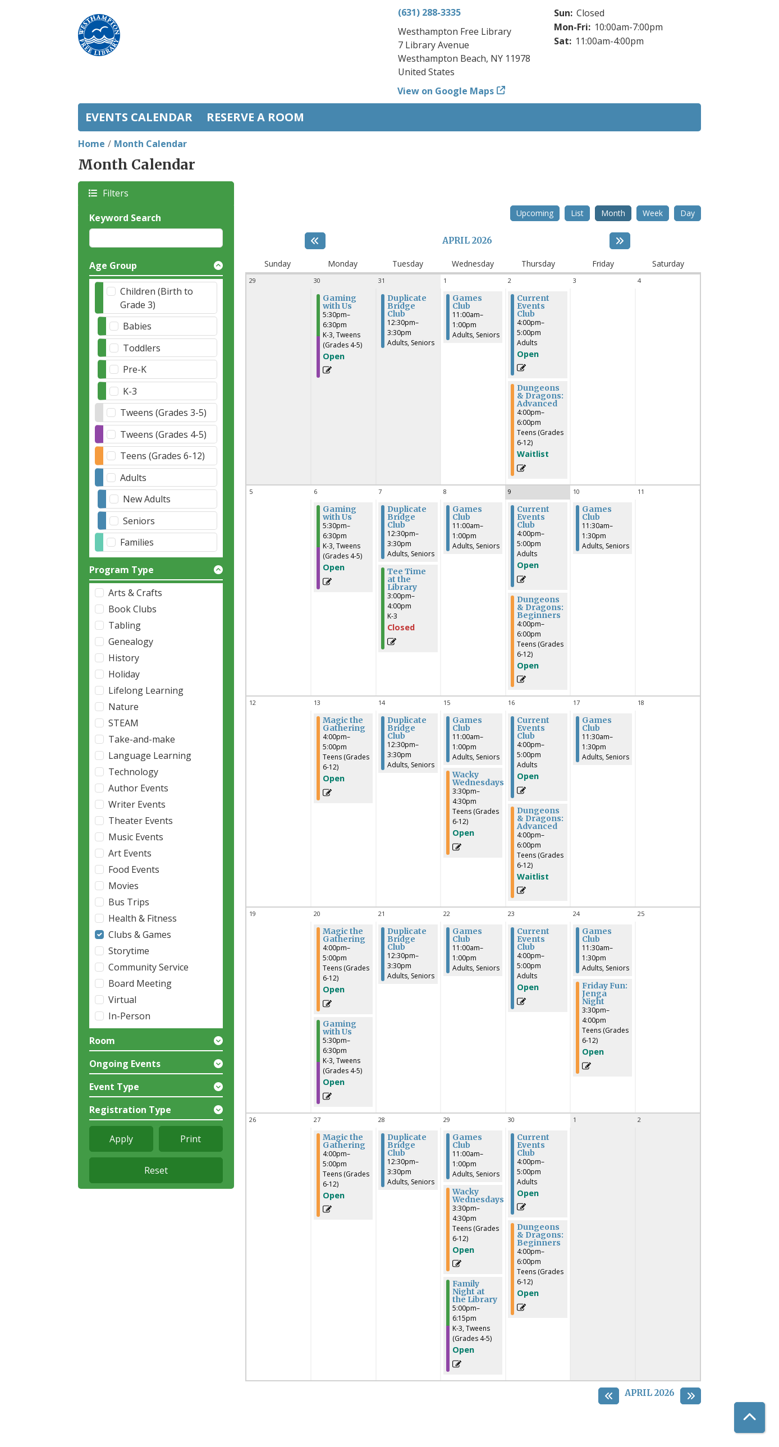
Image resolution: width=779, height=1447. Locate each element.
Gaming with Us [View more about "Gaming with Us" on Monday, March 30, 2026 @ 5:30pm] (339, 302)
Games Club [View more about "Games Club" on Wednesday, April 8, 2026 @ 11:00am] (467, 513)
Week (653, 213)
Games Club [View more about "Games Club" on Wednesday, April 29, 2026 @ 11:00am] (467, 1141)
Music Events (135, 837)
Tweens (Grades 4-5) (163, 434)
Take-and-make (141, 739)
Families (137, 542)
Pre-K (134, 369)
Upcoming (534, 213)
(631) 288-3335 (429, 12)
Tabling (124, 625)
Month (613, 213)
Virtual (122, 999)
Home (91, 144)
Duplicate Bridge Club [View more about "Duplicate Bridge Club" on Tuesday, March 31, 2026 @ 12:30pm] (407, 306)
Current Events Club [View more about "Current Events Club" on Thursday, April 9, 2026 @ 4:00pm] (533, 517)
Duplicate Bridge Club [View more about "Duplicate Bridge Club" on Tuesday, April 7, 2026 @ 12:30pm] (407, 517)
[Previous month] (315, 240)
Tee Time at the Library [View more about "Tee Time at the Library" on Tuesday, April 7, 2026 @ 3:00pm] (406, 579)
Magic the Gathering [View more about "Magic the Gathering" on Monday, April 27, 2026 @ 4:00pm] (344, 1141)
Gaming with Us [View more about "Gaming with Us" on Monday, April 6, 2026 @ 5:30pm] (339, 513)
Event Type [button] (114, 1086)
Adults (133, 477)
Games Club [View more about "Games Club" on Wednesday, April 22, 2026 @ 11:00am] (467, 935)
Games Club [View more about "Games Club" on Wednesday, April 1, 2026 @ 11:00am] (467, 302)
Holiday (124, 674)
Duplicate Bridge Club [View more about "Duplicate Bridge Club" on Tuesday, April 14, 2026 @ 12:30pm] (407, 728)
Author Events (138, 788)
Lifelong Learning (146, 690)
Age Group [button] (113, 265)
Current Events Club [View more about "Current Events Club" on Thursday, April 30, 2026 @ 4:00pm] (533, 1145)
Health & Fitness (142, 918)
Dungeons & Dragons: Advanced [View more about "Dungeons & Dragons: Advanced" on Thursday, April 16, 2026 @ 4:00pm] (540, 818)
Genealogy (130, 641)
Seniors (139, 521)
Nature (123, 706)
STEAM (123, 723)
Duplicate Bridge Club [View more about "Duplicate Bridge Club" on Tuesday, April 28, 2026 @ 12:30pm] (407, 1145)
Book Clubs (132, 609)
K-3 (130, 391)
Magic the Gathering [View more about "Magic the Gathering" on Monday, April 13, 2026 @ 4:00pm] (344, 724)
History (123, 658)
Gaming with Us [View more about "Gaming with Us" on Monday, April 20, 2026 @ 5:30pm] (339, 1028)
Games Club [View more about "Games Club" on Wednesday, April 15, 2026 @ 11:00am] (467, 724)
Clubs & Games (139, 934)
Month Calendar (150, 144)
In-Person (129, 1016)
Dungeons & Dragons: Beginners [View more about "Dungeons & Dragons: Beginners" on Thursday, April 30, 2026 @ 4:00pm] (540, 1235)
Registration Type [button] (130, 1109)
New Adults (147, 499)
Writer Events (137, 804)
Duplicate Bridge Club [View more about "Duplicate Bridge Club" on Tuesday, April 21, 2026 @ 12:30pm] (407, 939)
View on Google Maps (446, 91)
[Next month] (620, 240)
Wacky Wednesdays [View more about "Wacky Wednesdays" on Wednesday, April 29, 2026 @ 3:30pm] (478, 1195)
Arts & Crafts (135, 593)
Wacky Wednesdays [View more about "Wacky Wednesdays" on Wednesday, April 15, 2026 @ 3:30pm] (478, 778)
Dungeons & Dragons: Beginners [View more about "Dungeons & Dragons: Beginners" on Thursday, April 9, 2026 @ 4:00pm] (540, 607)
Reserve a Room (255, 117)
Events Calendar (139, 117)
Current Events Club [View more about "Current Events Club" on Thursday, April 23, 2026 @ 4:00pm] (533, 939)
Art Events (130, 853)
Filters (115, 192)
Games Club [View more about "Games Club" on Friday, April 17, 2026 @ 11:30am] (597, 724)
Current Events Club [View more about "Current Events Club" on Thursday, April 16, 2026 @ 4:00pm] (533, 728)
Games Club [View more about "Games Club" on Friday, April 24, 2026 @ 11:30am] (597, 935)
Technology (133, 772)
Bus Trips (128, 902)
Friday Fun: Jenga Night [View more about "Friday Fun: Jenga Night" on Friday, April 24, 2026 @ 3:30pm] (604, 993)
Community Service (148, 967)
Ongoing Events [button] (125, 1063)
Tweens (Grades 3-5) (163, 412)
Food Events (133, 869)
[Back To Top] (749, 1417)
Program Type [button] (121, 570)
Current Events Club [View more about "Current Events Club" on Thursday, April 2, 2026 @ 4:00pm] (533, 306)
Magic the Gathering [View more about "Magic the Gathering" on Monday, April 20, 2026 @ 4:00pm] (344, 935)
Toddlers (142, 348)
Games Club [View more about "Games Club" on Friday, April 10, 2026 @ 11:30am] (597, 513)
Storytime (128, 951)
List (577, 213)
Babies (137, 326)
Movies (123, 886)
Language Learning (149, 755)
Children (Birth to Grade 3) (156, 298)
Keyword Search (125, 218)
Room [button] (102, 1040)
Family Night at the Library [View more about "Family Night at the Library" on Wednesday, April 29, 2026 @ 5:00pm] (474, 1291)
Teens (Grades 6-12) (162, 456)
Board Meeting (140, 983)
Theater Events (140, 820)
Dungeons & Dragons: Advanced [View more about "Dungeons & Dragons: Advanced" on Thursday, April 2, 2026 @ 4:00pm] (540, 395)
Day (687, 213)
